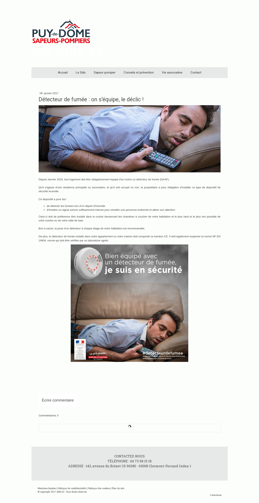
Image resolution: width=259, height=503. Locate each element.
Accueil (63, 72)
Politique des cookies (99, 488)
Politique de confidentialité (72, 488)
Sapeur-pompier (104, 72)
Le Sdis (81, 72)
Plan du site (118, 488)
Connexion (216, 494)
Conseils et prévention (139, 72)
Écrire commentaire (58, 400)
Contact (196, 72)
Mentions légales (47, 488)
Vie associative (172, 72)
